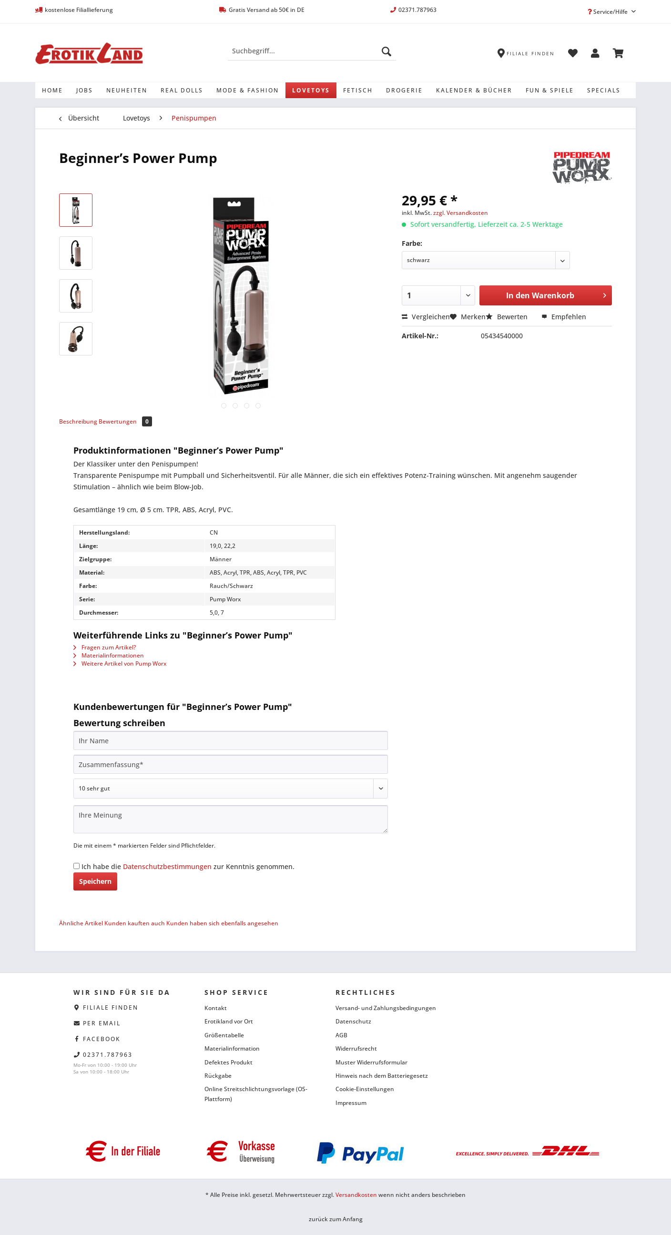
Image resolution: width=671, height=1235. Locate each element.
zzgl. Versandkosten (460, 213)
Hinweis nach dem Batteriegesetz (382, 1076)
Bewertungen (125, 421)
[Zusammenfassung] (230, 764)
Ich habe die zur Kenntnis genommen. (188, 866)
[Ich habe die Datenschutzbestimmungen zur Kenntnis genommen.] (76, 866)
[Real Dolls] (182, 90)
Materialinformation (232, 1048)
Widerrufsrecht (356, 1048)
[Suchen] (386, 51)
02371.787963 (107, 1055)
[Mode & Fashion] (247, 90)
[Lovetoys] (310, 90)
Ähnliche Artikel (81, 923)
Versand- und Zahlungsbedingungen (386, 1008)
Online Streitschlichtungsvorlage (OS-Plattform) (255, 1094)
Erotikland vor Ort (228, 1021)
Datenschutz (353, 1021)
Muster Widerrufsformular (371, 1062)
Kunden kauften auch (134, 923)
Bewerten (507, 316)
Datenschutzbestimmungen (167, 866)
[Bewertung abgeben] (230, 789)
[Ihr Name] (230, 740)
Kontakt (215, 1008)
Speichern (95, 881)
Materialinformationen (108, 655)
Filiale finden (110, 1007)
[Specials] (603, 90)
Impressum (351, 1103)
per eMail (102, 1023)
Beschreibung (78, 421)
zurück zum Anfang (336, 1219)
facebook (102, 1039)
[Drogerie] (404, 90)
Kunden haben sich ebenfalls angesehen (222, 923)
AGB (341, 1035)
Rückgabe (218, 1076)
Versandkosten (356, 1195)
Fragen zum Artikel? (104, 647)
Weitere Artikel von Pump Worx (119, 663)
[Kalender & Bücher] (474, 90)
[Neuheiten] (127, 90)
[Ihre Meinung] (230, 819)
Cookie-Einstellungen (365, 1089)
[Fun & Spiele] (549, 90)
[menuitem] (312, 55)
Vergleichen (426, 316)
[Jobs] (85, 90)
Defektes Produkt (228, 1062)
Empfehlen (563, 316)
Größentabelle (224, 1035)
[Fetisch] (357, 90)
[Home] (52, 90)
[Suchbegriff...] (312, 51)
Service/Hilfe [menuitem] (608, 12)
